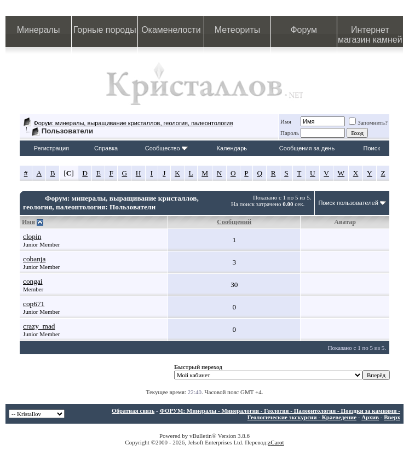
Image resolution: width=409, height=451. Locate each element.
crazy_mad (39, 326)
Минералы (38, 29)
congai (33, 281)
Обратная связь (133, 410)
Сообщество (166, 148)
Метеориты (237, 29)
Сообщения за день (307, 148)
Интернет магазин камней (370, 34)
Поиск (372, 148)
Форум (303, 29)
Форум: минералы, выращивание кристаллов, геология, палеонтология (133, 123)
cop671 (33, 304)
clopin (32, 236)
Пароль (289, 133)
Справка (106, 148)
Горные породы (104, 29)
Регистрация (51, 148)
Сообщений (234, 222)
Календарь (232, 148)
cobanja (34, 259)
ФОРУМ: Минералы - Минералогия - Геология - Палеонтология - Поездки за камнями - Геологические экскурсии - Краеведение (279, 413)
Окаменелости (170, 29)
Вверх (392, 417)
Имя (285, 121)
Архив (370, 417)
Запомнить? (368, 122)
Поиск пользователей (348, 203)
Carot (277, 442)
